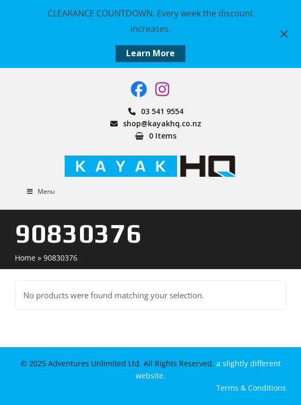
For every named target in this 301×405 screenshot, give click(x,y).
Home (25, 258)
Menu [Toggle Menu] (40, 191)
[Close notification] (284, 34)
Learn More (150, 53)
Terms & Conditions (251, 388)
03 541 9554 (162, 111)
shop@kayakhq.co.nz (162, 123)
